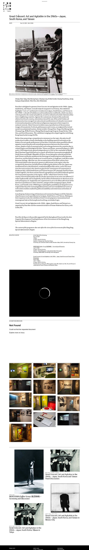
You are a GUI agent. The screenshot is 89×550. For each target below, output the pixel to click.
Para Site (9, 7)
